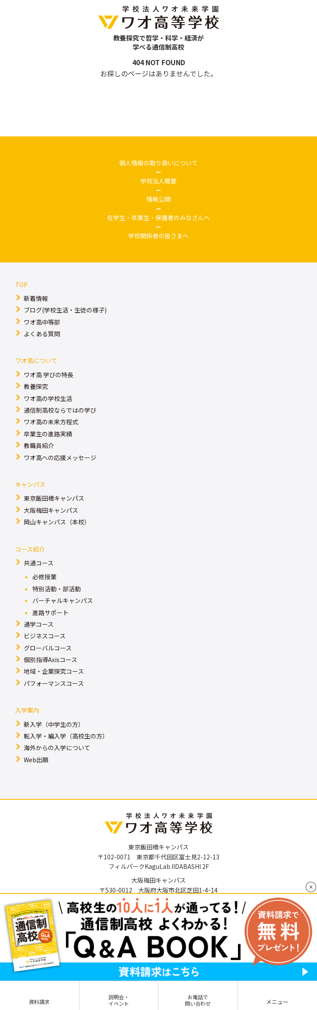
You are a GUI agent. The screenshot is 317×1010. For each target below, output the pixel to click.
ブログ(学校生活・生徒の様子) (65, 310)
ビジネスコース (45, 635)
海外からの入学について (57, 747)
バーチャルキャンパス (62, 600)
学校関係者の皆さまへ (158, 235)
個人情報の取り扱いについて (158, 162)
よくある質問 (42, 333)
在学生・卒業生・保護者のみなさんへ (158, 217)
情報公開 (158, 199)
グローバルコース (48, 648)
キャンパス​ (30, 484)
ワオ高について (36, 360)
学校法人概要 (158, 181)
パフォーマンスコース (54, 683)
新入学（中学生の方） (54, 724)
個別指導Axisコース (50, 659)
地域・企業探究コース (54, 671)
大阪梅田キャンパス (51, 510)
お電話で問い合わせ (198, 1000)
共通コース (39, 563)
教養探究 (36, 386)
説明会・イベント (118, 1000)
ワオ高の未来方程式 (51, 421)
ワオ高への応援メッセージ (60, 457)
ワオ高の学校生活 (48, 398)
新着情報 (36, 298)
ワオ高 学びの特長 (48, 374)
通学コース (39, 624)
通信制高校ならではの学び (60, 410)
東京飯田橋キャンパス (54, 498)
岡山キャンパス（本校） (57, 522)
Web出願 (36, 759)
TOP (21, 284)
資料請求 (39, 1001)
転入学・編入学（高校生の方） (66, 736)
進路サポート (50, 612)
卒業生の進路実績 (48, 433)
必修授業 (44, 576)
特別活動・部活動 (56, 588)
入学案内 (27, 710)
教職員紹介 (39, 445)
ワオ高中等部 (42, 322)
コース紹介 (30, 549)
